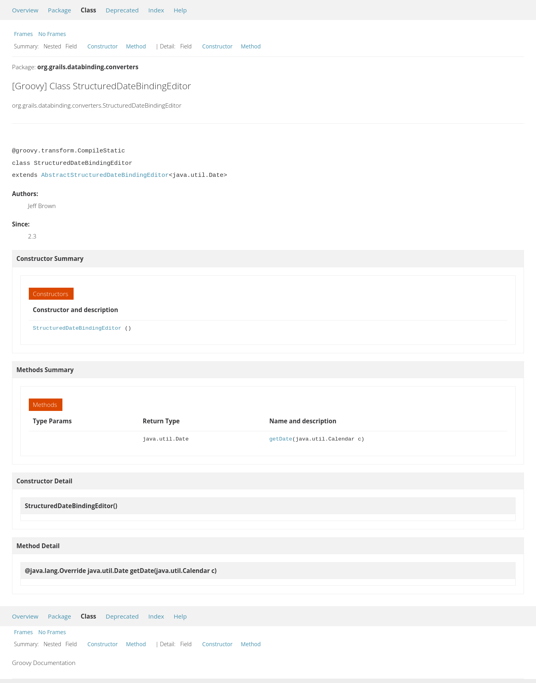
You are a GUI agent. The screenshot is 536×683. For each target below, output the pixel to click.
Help (180, 10)
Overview (25, 10)
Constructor (103, 46)
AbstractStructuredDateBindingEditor (105, 175)
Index (156, 10)
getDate (280, 439)
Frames (23, 34)
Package (59, 10)
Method (136, 46)
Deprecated (122, 10)
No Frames (52, 34)
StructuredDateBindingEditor (77, 328)
